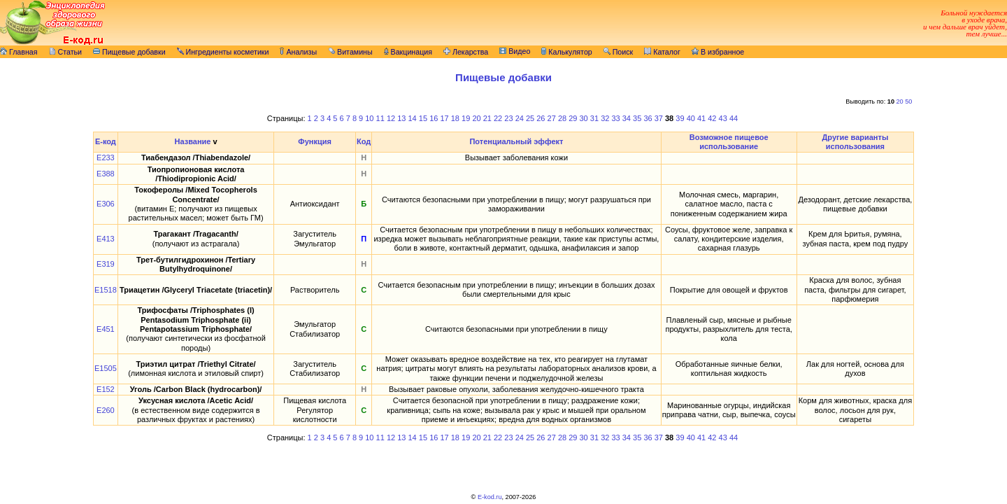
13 (401, 118)
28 (562, 118)
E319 (106, 264)
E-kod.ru (490, 496)
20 (900, 101)
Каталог (662, 52)
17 (444, 118)
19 (466, 118)
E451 (106, 329)
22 (498, 118)
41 (701, 118)
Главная (19, 52)
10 (369, 118)
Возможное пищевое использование (729, 141)
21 (487, 118)
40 (691, 118)
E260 (106, 410)
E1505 (105, 368)
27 (552, 118)
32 (605, 118)
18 (455, 118)
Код (364, 141)
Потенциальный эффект (516, 141)
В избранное (718, 52)
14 (412, 118)
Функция (314, 141)
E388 (106, 173)
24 (519, 118)
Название (192, 141)
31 (594, 118)
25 (530, 118)
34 (626, 118)
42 (712, 118)
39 (680, 118)
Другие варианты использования (855, 141)
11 (380, 118)
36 (647, 118)
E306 (106, 204)
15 (423, 118)
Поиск (619, 52)
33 (615, 118)
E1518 (105, 290)
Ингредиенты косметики (223, 52)
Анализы (298, 52)
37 (659, 118)
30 (584, 118)
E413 (106, 238)
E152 (106, 389)
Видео (514, 51)
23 (508, 118)
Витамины (350, 52)
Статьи (66, 52)
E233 (106, 157)
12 (391, 118)
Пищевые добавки (129, 52)
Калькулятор (566, 52)
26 (540, 118)
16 (433, 118)
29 (573, 118)
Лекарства (465, 52)
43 (723, 118)
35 (637, 118)
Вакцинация (408, 52)
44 (733, 118)
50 (908, 101)
